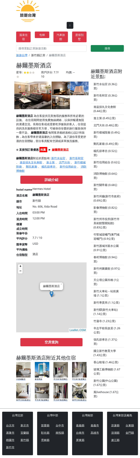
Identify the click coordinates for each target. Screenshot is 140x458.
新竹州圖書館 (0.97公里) (107, 271)
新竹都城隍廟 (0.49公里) (107, 134)
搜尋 (107, 48)
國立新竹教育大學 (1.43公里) (105, 353)
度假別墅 (79, 37)
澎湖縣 (115, 433)
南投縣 (60, 433)
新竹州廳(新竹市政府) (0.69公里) (107, 198)
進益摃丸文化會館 (31, 162)
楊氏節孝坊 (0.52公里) (105, 153)
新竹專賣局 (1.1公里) (106, 302)
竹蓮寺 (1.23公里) (104, 321)
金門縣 (130, 433)
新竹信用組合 (68, 166)
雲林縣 (45, 440)
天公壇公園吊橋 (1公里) (106, 282)
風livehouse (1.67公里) (106, 394)
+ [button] (20, 266)
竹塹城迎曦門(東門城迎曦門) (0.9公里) (106, 236)
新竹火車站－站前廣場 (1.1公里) (106, 293)
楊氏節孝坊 (48, 166)
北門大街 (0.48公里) (106, 125)
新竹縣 (25, 440)
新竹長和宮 (76, 158)
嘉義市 (95, 425)
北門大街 (64, 162)
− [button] (20, 271)
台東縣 (130, 425)
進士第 (50, 162)
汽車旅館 (61, 37)
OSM (82, 330)
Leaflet (74, 330)
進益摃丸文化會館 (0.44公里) (105, 109)
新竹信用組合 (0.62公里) (107, 164)
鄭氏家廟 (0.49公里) (106, 144)
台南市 (80, 433)
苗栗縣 (45, 425)
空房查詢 (51, 342)
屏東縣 (80, 440)
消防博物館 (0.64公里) (105, 176)
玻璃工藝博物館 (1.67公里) (107, 371)
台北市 (10, 425)
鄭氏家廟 (31, 166)
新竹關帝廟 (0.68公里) (105, 187)
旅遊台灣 (21, 55)
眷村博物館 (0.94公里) (105, 259)
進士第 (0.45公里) (104, 118)
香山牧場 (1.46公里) (106, 362)
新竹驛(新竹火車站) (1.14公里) (106, 312)
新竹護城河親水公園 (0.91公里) (106, 248)
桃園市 (10, 440)
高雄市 (95, 433)
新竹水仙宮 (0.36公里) (105, 86)
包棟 (42, 35)
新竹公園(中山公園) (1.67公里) (106, 383)
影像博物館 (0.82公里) (105, 210)
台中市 (60, 425)
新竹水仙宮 (58, 158)
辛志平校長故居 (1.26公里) (107, 330)
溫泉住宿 (23, 37)
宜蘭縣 (25, 433)
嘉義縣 (80, 425)
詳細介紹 (51, 179)
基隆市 (10, 433)
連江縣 (115, 440)
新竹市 (10, 447)
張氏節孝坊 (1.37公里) (105, 342)
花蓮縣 (115, 425)
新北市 (25, 425)
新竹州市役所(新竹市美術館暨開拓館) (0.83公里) (106, 223)
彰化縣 (45, 433)
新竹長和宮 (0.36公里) (105, 97)
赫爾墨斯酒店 (60, 149)
